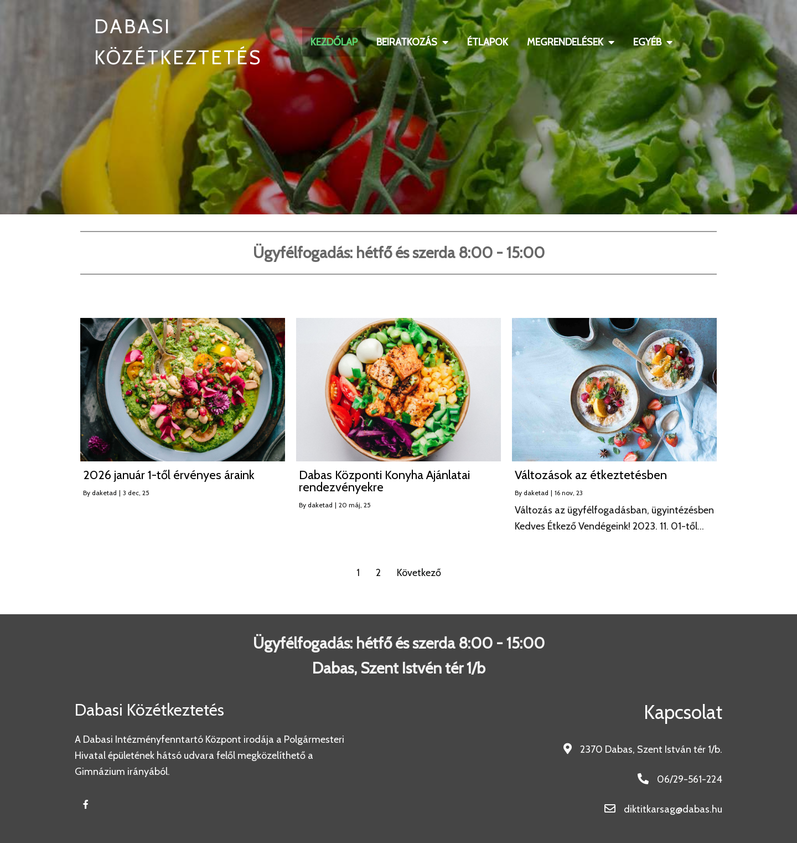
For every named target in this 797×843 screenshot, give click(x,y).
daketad (104, 493)
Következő (419, 573)
